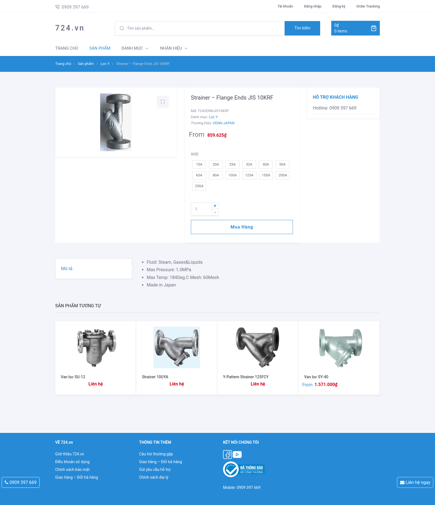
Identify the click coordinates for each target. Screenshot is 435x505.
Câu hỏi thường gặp (156, 454)
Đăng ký (338, 6)
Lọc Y (104, 64)
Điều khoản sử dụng (72, 462)
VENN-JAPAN (223, 123)
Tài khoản (285, 6)
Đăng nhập (312, 6)
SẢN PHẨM (99, 48)
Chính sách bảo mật (72, 469)
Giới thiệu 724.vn (69, 454)
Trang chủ (63, 64)
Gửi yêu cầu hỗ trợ (154, 469)
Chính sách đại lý (153, 477)
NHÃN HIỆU (171, 48)
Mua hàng (242, 227)
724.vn (70, 28)
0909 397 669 (21, 482)
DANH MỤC (132, 48)
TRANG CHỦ (66, 48)
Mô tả (66, 268)
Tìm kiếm (302, 28)
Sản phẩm (86, 64)
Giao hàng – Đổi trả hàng (76, 477)
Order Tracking (368, 6)
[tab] (93, 269)
